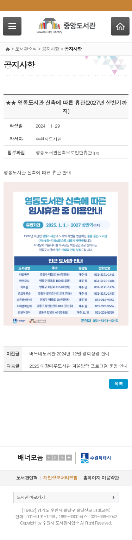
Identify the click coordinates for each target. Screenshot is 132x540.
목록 (118, 383)
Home (120, 26)
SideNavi (12, 26)
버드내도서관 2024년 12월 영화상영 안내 (69, 353)
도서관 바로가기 (31, 497)
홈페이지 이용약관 (101, 477)
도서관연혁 (27, 477)
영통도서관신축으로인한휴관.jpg (67, 152)
